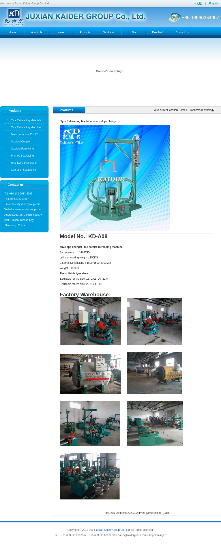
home (12, 32)
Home (181, 110)
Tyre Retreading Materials (26, 120)
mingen (161, 535)
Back (167, 512)
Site (133, 32)
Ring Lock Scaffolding (24, 162)
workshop (109, 32)
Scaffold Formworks (22, 148)
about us (36, 32)
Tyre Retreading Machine (26, 127)
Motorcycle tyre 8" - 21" (24, 134)
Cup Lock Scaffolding (23, 169)
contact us (182, 32)
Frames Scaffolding (22, 155)
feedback (158, 32)
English (213, 3)
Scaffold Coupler (21, 141)
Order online (154, 512)
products (85, 32)
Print (142, 512)
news (61, 32)
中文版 (198, 3)
